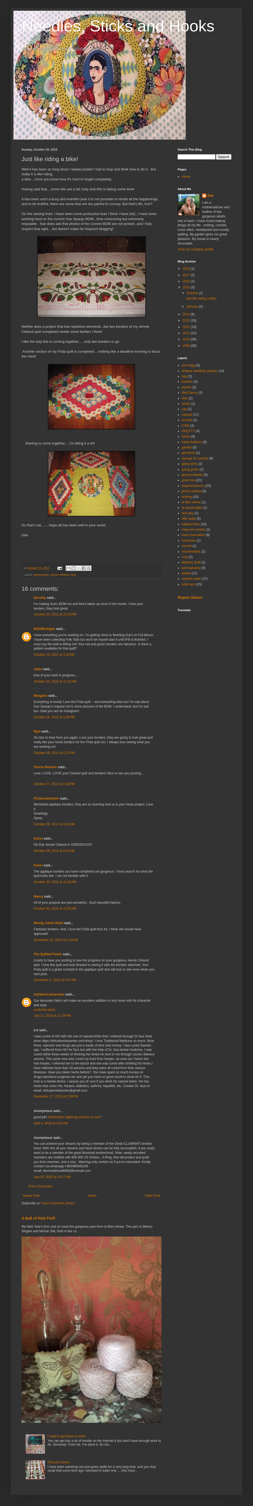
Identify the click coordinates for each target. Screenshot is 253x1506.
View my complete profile (195, 249)
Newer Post (31, 1196)
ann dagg (188, 365)
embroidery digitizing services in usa (74, 1117)
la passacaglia (192, 507)
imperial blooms (193, 486)
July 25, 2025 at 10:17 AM (52, 1177)
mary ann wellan (193, 529)
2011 (187, 333)
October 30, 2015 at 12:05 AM (55, 882)
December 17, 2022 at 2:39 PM (56, 1096)
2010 (187, 339)
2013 (187, 320)
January (193, 306)
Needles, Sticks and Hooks (118, 26)
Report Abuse (190, 597)
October (193, 293)
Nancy (38, 896)
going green (41, 574)
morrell (187, 546)
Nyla (37, 731)
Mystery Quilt (191, 562)
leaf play (188, 513)
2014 (187, 314)
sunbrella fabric (44, 1010)
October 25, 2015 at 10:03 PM (55, 614)
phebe (186, 573)
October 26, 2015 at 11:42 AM (55, 681)
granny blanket (192, 475)
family (186, 436)
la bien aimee (191, 502)
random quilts (191, 579)
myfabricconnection (49, 994)
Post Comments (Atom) (58, 1203)
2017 (187, 275)
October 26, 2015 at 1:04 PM (54, 717)
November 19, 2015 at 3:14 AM (56, 940)
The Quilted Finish (48, 954)
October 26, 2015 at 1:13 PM (54, 753)
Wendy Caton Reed (48, 923)
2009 (187, 346)
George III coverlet (195, 458)
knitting (187, 497)
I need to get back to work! (67, 1436)
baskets (187, 382)
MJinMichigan (44, 629)
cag (184, 409)
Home (92, 1196)
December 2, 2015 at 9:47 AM (55, 980)
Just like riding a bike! (201, 298)
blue (185, 398)
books (186, 404)
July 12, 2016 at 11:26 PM (52, 1016)
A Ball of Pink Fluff (38, 1218)
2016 (187, 281)
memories (189, 540)
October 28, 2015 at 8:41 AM (54, 851)
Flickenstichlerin (46, 798)
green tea (188, 480)
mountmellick (191, 551)
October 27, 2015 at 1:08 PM (54, 784)
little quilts (189, 518)
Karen (38, 838)
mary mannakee (193, 535)
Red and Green (59, 1462)
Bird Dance (190, 393)
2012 (187, 327)
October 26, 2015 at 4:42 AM (54, 655)
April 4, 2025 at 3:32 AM (51, 1123)
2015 (187, 287)
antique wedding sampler (199, 371)
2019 (187, 269)
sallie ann (188, 584)
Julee (38, 669)
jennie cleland (60, 574)
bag (184, 376)
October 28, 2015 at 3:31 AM (54, 824)
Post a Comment (40, 1186)
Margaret (40, 696)
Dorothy (40, 598)
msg (73, 574)
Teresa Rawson (45, 767)
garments (188, 453)
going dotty (190, 464)
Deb (211, 196)
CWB (185, 426)
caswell (187, 415)
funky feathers (192, 442)
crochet (187, 420)
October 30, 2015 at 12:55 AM (55, 908)
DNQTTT (188, 431)
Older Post (152, 1196)
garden (187, 447)
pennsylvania (191, 568)
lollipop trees (191, 524)
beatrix (186, 387)
